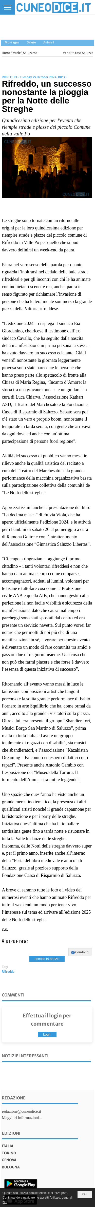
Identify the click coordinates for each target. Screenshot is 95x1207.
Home (6, 53)
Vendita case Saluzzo (78, 53)
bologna (11, 1167)
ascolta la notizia (47, 959)
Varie (17, 53)
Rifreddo (8, 971)
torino (9, 1153)
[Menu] (7, 7)
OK (84, 1194)
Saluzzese (30, 53)
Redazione (14, 1097)
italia (7, 1146)
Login (47, 1034)
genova (9, 1160)
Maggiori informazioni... (22, 1118)
